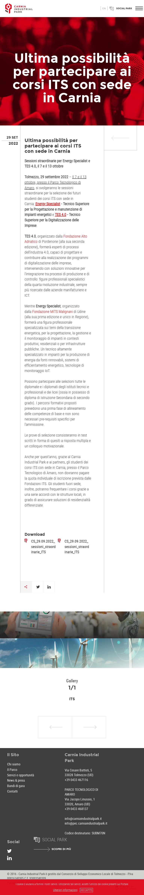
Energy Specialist (47, 203)
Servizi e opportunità (20, 775)
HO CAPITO (86, 890)
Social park (124, 8)
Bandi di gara (16, 785)
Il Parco (12, 769)
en (104, 8)
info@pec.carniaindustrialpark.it (86, 823)
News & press (16, 780)
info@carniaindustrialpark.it (83, 818)
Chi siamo (13, 764)
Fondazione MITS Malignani (52, 311)
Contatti (12, 791)
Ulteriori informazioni (65, 890)
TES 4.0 (60, 214)
